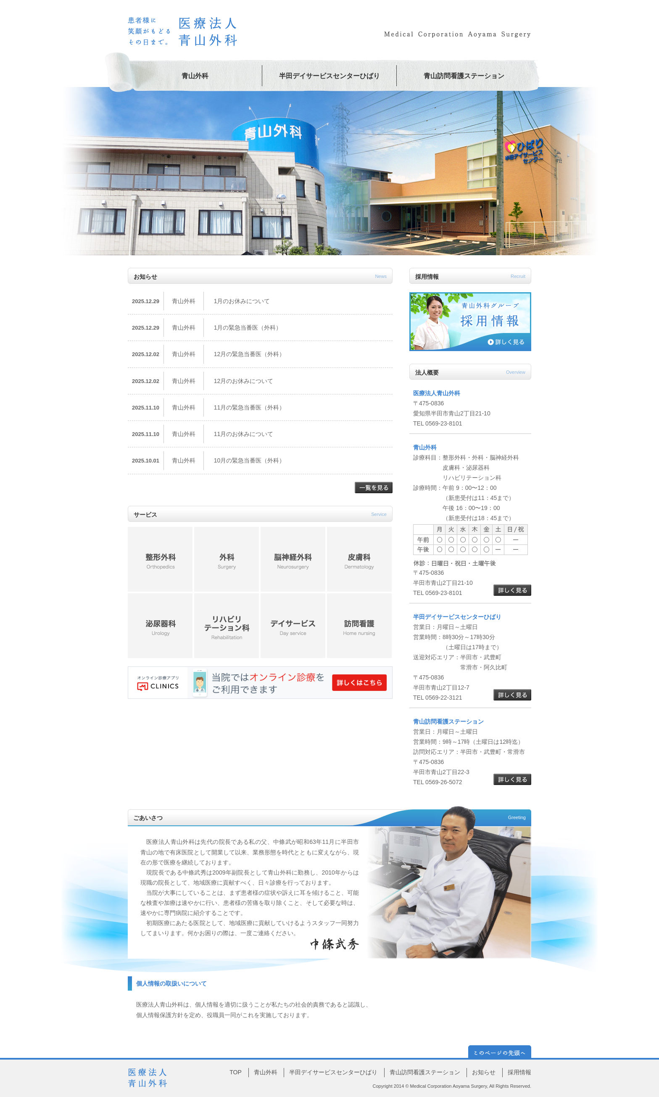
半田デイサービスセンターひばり (329, 75)
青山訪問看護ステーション (464, 75)
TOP (235, 1072)
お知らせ (484, 1072)
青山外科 (195, 75)
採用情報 (519, 1072)
